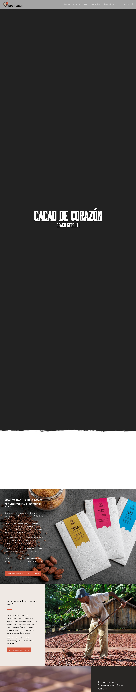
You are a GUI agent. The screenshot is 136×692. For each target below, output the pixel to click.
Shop (119, 3)
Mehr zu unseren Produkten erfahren (23, 573)
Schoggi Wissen (108, 3)
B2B (85, 3)
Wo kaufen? (77, 3)
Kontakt (126, 3)
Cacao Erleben (95, 3)
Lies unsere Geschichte (19, 649)
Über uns (67, 3)
